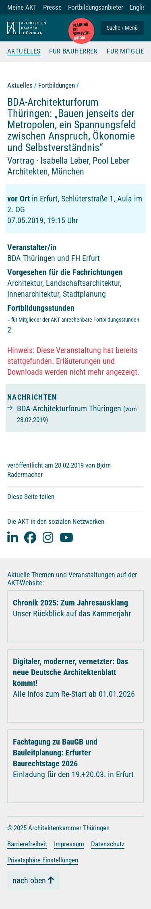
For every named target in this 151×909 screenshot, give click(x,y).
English (139, 7)
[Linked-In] (12, 537)
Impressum (69, 844)
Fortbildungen (56, 85)
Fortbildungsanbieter (95, 7)
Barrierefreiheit (27, 844)
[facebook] (30, 537)
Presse (52, 7)
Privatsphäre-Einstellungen (42, 860)
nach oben (29, 880)
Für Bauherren (73, 51)
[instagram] (48, 537)
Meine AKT (22, 7)
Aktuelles (24, 51)
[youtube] (66, 537)
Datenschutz (107, 844)
